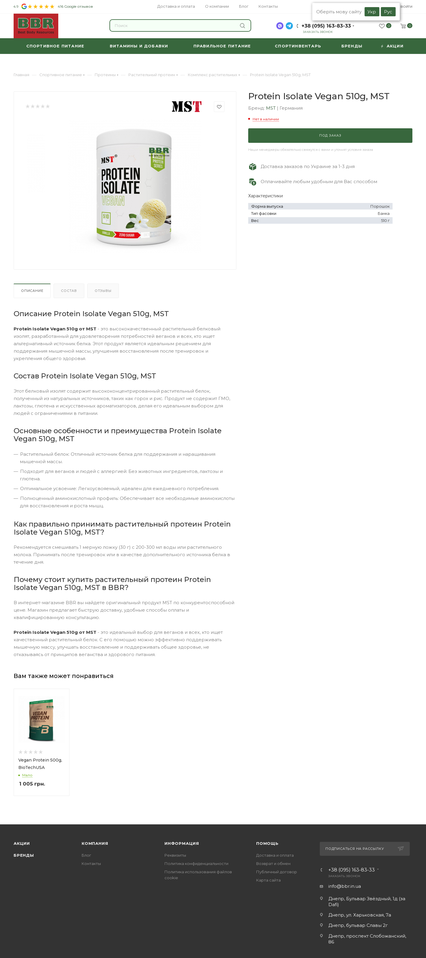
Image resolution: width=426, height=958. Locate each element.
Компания (95, 843)
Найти (242, 25)
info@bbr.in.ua (344, 886)
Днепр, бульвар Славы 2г (358, 925)
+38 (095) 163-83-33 (326, 26)
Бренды (24, 855)
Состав (69, 291)
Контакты (91, 863)
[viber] (279, 25)
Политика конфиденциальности (196, 863)
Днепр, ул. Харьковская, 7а (359, 915)
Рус (388, 12)
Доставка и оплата (275, 855)
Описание (32, 291)
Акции (22, 843)
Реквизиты (175, 855)
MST (271, 108)
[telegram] (289, 25)
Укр (371, 12)
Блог (86, 855)
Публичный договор (276, 871)
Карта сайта (268, 880)
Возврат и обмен (273, 863)
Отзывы (103, 291)
